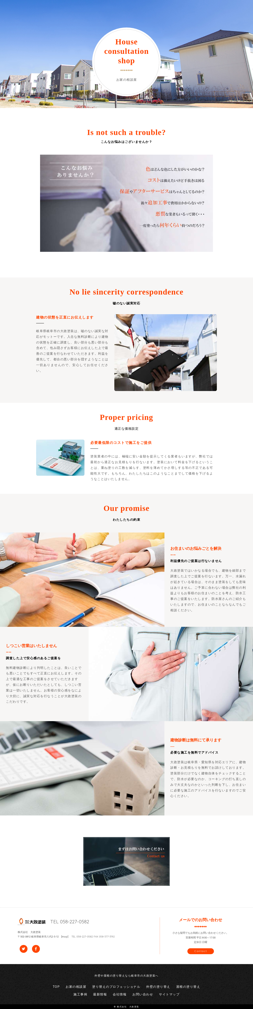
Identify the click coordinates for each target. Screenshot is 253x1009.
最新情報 (100, 994)
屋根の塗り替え (188, 987)
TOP (56, 987)
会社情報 (119, 994)
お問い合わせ (142, 994)
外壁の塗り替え (158, 987)
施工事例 (80, 994)
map (65, 936)
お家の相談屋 (76, 987)
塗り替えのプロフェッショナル (116, 987)
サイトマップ (169, 994)
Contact (200, 951)
